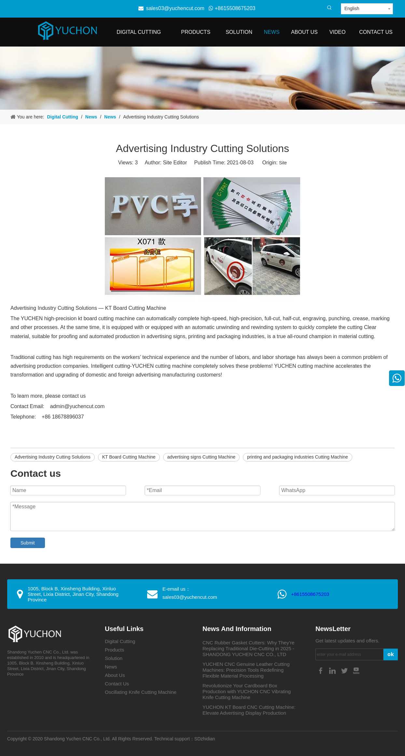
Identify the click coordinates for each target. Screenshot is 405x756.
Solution (113, 658)
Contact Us (117, 683)
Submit (28, 542)
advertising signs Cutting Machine (201, 457)
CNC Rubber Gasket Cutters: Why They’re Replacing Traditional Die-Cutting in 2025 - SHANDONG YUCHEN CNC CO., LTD (248, 648)
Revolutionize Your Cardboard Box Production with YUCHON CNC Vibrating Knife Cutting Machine (246, 691)
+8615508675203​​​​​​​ (310, 594)
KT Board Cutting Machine (129, 457)
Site (283, 162)
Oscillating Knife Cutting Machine (140, 692)
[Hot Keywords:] (329, 7)
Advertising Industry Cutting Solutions (53, 457)
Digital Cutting (120, 641)
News (111, 666)
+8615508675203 (232, 8)
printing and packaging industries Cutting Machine (297, 457)
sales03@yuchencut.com (175, 8)
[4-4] (202, 78)
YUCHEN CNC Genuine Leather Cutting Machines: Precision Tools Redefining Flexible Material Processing (246, 670)
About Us (115, 675)
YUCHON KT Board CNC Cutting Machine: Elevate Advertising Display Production (249, 710)
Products (114, 650)
